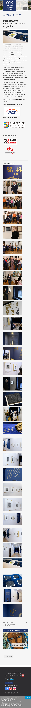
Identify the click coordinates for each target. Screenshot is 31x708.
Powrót (9, 656)
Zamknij (28, 697)
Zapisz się (9, 683)
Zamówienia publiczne (15, 675)
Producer (13, 693)
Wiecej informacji (13, 706)
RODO (18, 672)
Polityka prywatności (11, 672)
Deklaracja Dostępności (11, 673)
